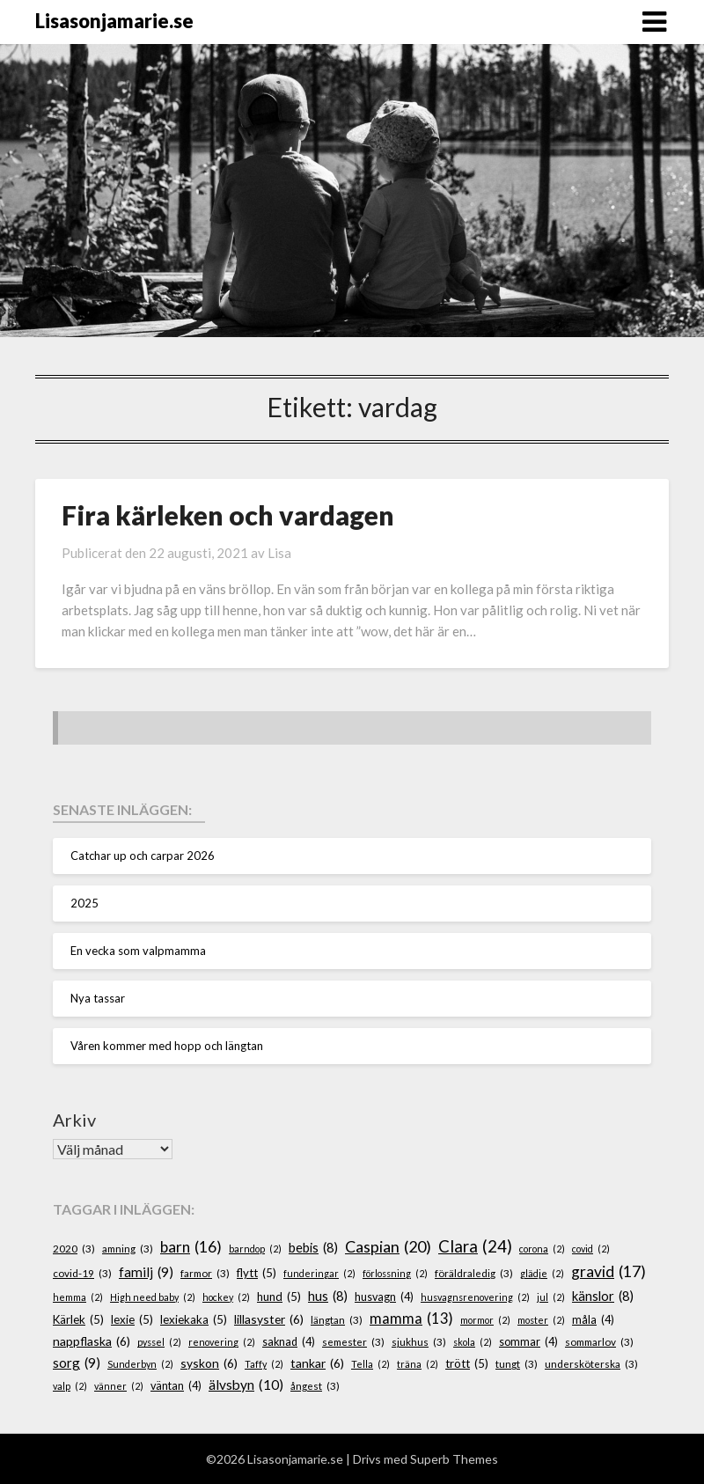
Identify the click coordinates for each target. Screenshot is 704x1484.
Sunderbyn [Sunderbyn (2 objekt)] (140, 1363)
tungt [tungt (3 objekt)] (516, 1363)
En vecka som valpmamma (138, 951)
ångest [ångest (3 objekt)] (315, 1385)
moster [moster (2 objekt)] (541, 1319)
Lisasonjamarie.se (114, 21)
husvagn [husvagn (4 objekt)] (384, 1297)
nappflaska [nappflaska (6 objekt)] (91, 1342)
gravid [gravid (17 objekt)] (608, 1272)
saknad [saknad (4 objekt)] (288, 1342)
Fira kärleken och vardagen (228, 515)
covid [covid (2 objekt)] (591, 1248)
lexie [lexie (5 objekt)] (132, 1320)
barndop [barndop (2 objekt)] (255, 1248)
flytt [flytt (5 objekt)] (256, 1273)
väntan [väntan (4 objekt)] (176, 1386)
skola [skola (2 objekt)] (472, 1341)
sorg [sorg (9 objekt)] (76, 1363)
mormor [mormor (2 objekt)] (485, 1319)
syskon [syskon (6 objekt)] (209, 1364)
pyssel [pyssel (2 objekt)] (159, 1341)
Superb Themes (454, 1458)
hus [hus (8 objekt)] (328, 1296)
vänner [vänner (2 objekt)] (118, 1385)
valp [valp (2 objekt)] (70, 1385)
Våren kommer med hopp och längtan (166, 1046)
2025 (84, 903)
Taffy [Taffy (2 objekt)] (264, 1363)
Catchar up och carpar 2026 (142, 856)
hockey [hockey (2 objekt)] (226, 1296)
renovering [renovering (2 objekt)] (221, 1341)
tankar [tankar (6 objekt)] (317, 1364)
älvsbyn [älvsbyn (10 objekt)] (246, 1385)
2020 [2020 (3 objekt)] (74, 1248)
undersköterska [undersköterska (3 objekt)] (591, 1363)
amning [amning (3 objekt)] (127, 1248)
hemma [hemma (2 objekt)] (78, 1296)
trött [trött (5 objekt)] (466, 1364)
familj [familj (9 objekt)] (146, 1272)
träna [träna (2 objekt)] (417, 1363)
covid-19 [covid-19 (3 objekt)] (82, 1273)
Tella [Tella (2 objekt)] (370, 1363)
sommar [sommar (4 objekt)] (528, 1342)
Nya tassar (97, 998)
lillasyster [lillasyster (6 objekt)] (269, 1320)
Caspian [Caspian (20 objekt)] (388, 1247)
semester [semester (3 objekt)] (353, 1341)
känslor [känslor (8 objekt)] (603, 1296)
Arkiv (74, 1119)
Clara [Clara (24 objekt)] (475, 1246)
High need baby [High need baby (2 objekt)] (152, 1296)
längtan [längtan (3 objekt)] (337, 1319)
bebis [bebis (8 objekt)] (313, 1248)
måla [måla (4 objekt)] (593, 1320)
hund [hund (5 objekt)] (279, 1297)
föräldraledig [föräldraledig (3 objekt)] (474, 1273)
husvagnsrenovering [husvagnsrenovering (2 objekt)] (475, 1296)
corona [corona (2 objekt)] (542, 1248)
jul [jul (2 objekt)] (551, 1296)
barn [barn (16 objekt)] (191, 1247)
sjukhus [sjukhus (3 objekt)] (419, 1341)
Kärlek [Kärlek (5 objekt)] (78, 1320)
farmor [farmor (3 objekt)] (205, 1273)
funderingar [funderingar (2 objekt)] (319, 1273)
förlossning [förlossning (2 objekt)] (395, 1273)
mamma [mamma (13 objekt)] (411, 1319)
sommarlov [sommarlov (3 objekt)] (599, 1341)
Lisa (279, 553)
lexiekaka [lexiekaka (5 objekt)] (193, 1320)
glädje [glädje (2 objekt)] (542, 1273)
